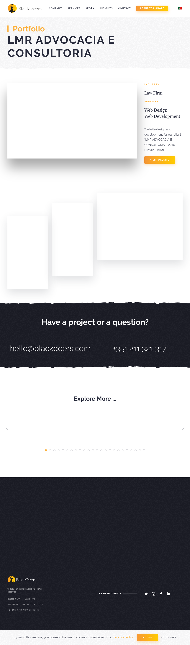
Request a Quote (152, 8)
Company (55, 8)
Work (90, 8)
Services (74, 8)
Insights (106, 8)
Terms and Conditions (23, 610)
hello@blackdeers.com (50, 348)
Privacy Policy (32, 604)
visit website (159, 160)
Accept (147, 637)
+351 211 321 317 (140, 348)
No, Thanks (168, 637)
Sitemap (13, 604)
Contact (124, 8)
